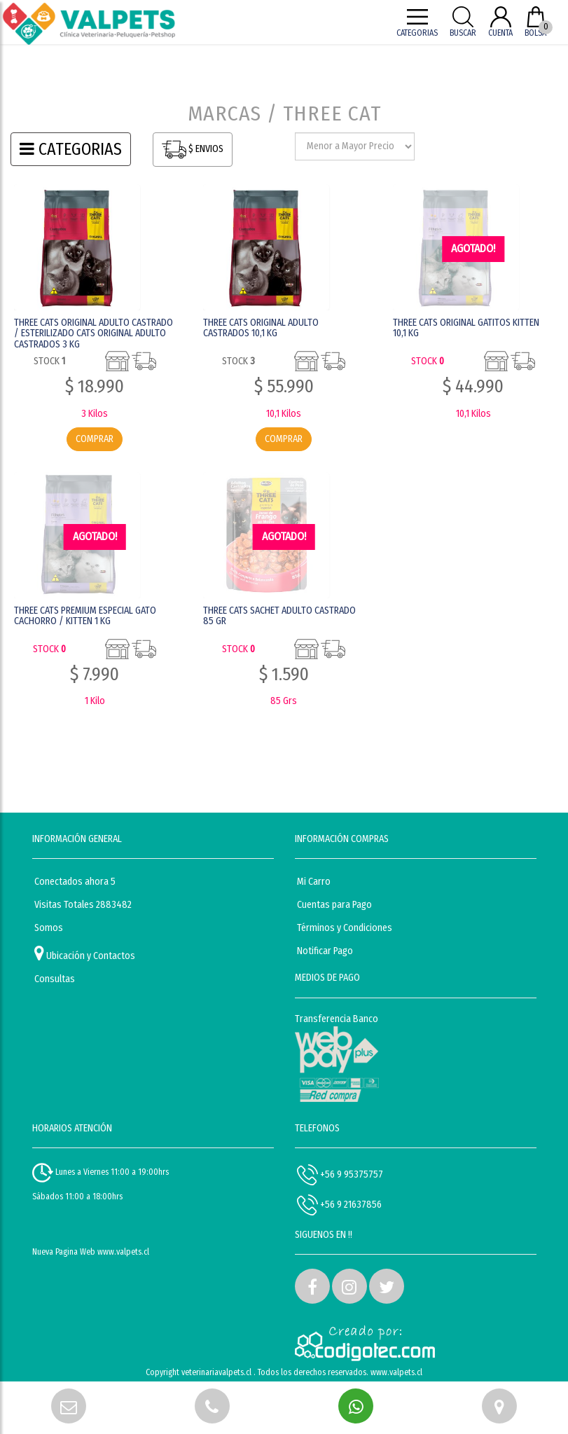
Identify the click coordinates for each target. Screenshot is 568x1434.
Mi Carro (314, 882)
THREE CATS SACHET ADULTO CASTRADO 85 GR (279, 616)
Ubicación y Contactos (84, 953)
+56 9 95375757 (340, 1174)
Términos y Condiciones (344, 928)
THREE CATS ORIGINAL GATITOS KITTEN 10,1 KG (466, 328)
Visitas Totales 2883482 (83, 905)
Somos (48, 928)
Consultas (54, 979)
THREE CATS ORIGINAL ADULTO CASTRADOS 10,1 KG (261, 328)
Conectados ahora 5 (75, 882)
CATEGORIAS (71, 149)
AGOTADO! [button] (473, 248)
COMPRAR (94, 439)
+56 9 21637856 (339, 1204)
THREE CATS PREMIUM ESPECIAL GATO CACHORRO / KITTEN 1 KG (85, 616)
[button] (312, 1286)
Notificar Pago (325, 951)
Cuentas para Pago (334, 905)
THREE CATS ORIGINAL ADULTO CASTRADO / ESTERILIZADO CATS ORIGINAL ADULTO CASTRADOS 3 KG (93, 333)
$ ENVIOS (192, 149)
